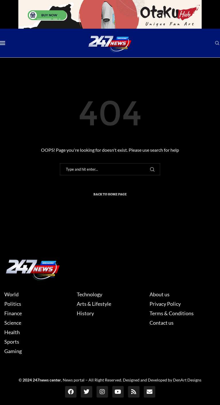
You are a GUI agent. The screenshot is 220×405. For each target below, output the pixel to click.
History (85, 313)
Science (12, 322)
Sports (11, 341)
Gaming (13, 351)
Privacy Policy (165, 303)
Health (12, 332)
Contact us (162, 322)
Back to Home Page (110, 194)
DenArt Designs (187, 379)
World (11, 294)
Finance (13, 313)
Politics (12, 303)
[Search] (217, 43)
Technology (89, 294)
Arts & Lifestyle (94, 303)
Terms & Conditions (172, 313)
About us (160, 294)
